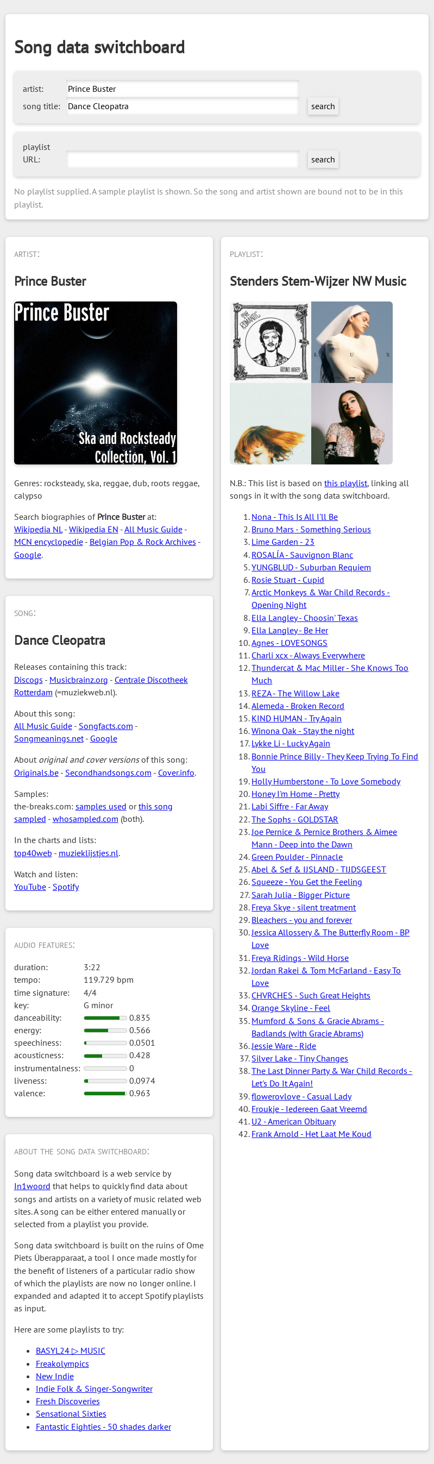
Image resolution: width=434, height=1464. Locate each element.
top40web (33, 852)
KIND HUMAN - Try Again (296, 718)
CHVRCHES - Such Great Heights (310, 995)
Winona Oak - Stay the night (302, 730)
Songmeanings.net (49, 738)
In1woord (32, 1185)
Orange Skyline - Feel (290, 1007)
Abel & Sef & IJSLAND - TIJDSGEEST (318, 869)
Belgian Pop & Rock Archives (143, 541)
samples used (101, 806)
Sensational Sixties (71, 1413)
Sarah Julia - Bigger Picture (300, 894)
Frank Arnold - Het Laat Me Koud (311, 1133)
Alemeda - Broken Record (297, 705)
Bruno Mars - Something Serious (311, 529)
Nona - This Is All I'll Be (294, 516)
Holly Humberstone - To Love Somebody (325, 781)
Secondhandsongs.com (108, 772)
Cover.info (176, 772)
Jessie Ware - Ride (283, 1045)
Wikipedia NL (38, 529)
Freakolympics (62, 1363)
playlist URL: (36, 153)
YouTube (30, 886)
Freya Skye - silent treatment (303, 907)
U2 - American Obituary (293, 1121)
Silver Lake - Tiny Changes (299, 1058)
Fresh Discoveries (68, 1401)
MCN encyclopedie (48, 541)
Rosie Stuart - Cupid (287, 579)
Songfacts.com (106, 725)
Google (27, 554)
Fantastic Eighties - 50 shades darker (103, 1426)
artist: (33, 88)
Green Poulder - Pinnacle (297, 856)
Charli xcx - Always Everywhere (308, 655)
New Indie (55, 1376)
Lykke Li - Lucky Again (290, 743)
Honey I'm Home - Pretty (295, 793)
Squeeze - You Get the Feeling (306, 881)
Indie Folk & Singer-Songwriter (94, 1388)
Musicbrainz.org (78, 679)
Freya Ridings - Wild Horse (300, 957)
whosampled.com (85, 818)
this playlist (345, 482)
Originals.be (36, 772)
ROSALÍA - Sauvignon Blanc (302, 554)
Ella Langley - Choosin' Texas (304, 617)
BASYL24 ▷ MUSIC (70, 1350)
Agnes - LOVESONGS (289, 642)
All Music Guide (153, 529)
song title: (41, 105)
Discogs (28, 679)
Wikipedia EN (93, 529)
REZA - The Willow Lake (295, 693)
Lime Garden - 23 (283, 541)
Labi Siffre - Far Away (289, 806)
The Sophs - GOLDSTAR (294, 819)
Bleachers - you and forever (301, 919)
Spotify (66, 886)
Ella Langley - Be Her (289, 630)
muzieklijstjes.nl (88, 852)
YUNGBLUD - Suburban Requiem (311, 567)
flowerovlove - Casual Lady (301, 1096)
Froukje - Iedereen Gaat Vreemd (309, 1108)
